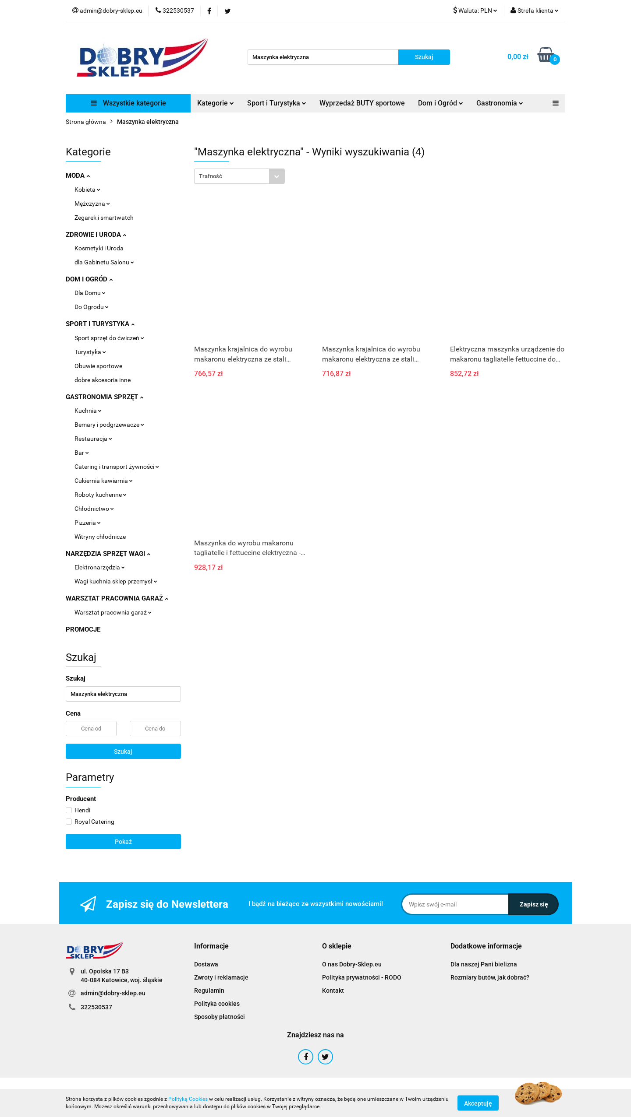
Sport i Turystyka (276, 103)
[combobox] (239, 176)
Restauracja (93, 438)
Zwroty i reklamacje (221, 977)
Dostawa (206, 964)
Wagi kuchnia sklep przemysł (115, 581)
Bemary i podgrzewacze (109, 424)
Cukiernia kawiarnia (103, 480)
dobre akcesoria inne (102, 379)
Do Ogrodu (91, 306)
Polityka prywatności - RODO (361, 977)
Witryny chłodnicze (100, 536)
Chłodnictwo (94, 508)
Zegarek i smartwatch (104, 217)
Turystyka (90, 351)
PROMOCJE (83, 629)
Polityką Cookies (188, 1099)
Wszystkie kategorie (128, 103)
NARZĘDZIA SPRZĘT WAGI (108, 554)
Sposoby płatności (219, 1016)
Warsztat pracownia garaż (113, 612)
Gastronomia (499, 103)
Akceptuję (478, 1102)
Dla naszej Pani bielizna (483, 964)
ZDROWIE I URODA (96, 235)
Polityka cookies (217, 1003)
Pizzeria (87, 522)
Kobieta (87, 189)
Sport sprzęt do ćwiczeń (109, 337)
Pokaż (123, 841)
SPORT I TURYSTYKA (100, 324)
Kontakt (333, 990)
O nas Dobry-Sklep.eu (352, 964)
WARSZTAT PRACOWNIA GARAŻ (117, 598)
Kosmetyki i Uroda (99, 248)
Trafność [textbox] (210, 176)
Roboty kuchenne (100, 494)
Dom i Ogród (440, 103)
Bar (81, 452)
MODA (78, 175)
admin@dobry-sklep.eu (113, 993)
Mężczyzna (92, 203)
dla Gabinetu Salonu (104, 262)
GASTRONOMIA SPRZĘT (104, 397)
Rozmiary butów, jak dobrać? (489, 977)
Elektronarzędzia (99, 567)
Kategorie (215, 103)
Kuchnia (88, 410)
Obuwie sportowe (98, 365)
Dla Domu (90, 292)
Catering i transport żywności (116, 466)
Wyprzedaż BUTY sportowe (362, 103)
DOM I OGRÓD (89, 279)
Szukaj (123, 751)
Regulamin (209, 990)
